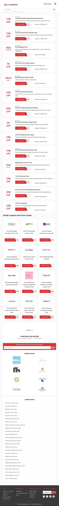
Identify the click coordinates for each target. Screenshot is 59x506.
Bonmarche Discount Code (12, 444)
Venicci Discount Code (11, 434)
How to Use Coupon (8, 491)
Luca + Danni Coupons (11, 478)
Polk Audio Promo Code (11, 475)
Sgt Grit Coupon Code (11, 453)
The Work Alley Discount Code (13, 437)
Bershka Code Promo (11, 415)
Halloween (32, 497)
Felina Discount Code (11, 447)
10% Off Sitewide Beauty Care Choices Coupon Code (46, 285)
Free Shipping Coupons (22, 493)
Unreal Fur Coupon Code (12, 459)
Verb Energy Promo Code (12, 472)
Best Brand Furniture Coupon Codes (15, 466)
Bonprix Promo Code (11, 412)
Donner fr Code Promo (11, 403)
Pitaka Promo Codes (11, 409)
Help (4, 488)
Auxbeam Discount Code (12, 418)
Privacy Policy (6, 499)
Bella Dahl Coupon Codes (12, 469)
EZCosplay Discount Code (12, 431)
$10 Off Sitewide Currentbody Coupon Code (47, 310)
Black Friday (47, 4)
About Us (5, 495)
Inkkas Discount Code (11, 456)
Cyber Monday (33, 491)
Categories (19, 491)
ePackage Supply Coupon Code (13, 450)
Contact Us (5, 493)
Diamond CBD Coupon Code (13, 428)
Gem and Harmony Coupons (13, 440)
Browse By (19, 488)
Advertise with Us (7, 497)
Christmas (32, 495)
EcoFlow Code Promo (11, 406)
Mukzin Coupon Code (11, 422)
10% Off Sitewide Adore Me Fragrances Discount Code (29, 285)
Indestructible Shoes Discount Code (15, 425)
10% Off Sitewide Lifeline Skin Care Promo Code (29, 310)
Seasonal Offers (34, 488)
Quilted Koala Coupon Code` (13, 462)
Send (53, 347)
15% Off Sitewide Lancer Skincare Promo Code (12, 310)
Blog (17, 495)
